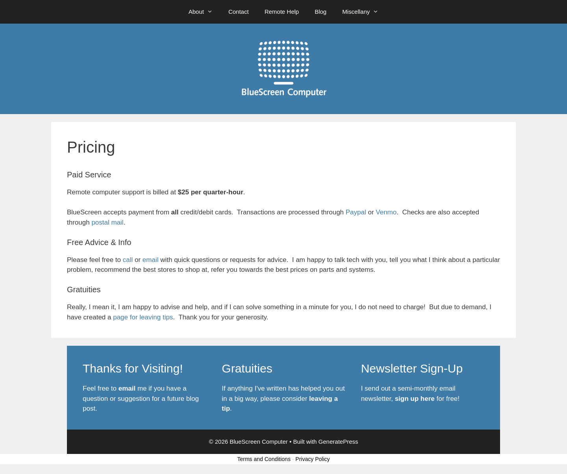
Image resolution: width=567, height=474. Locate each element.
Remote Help (282, 11)
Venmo (386, 212)
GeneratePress (338, 441)
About (204, 12)
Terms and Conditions (264, 459)
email (151, 260)
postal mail (107, 222)
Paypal (356, 212)
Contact (238, 11)
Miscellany (364, 12)
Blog (320, 11)
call (129, 260)
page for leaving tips (143, 317)
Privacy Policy (312, 459)
